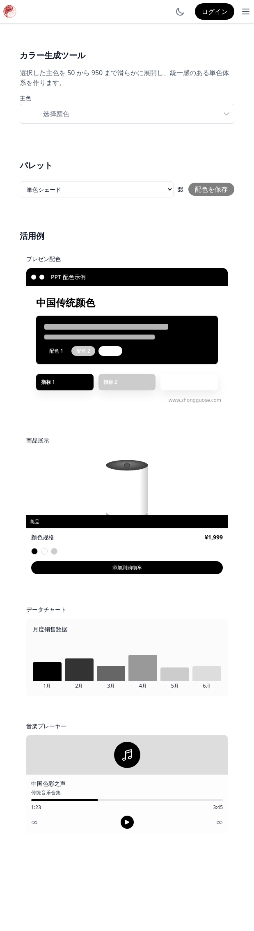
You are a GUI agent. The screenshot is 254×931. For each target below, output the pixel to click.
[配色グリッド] (180, 189)
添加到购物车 (127, 567)
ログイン (214, 11)
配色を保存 (211, 189)
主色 (25, 98)
